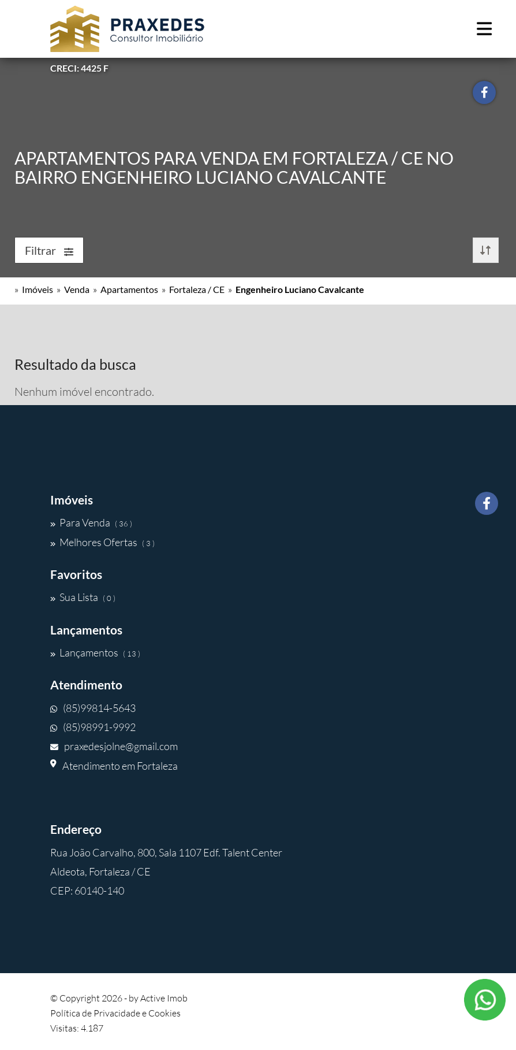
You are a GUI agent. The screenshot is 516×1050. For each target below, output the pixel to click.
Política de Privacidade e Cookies (115, 1013)
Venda (76, 289)
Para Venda (91, 522)
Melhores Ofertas (102, 542)
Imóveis (37, 289)
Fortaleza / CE (197, 289)
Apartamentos (129, 289)
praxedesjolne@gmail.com (114, 746)
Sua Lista (82, 597)
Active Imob (164, 998)
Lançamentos (95, 652)
